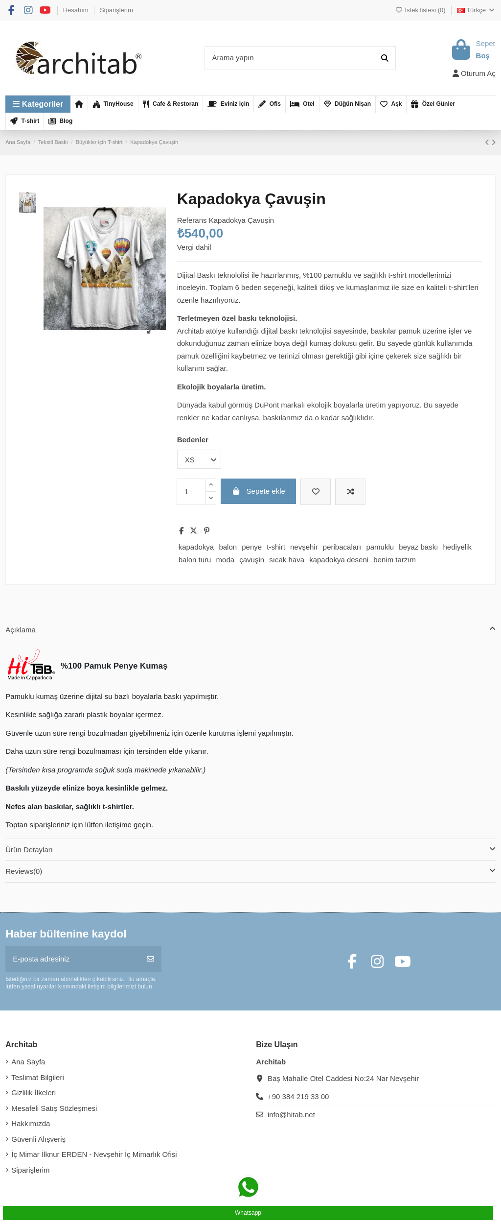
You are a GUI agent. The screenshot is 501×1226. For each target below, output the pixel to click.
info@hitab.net (291, 1114)
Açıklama (250, 629)
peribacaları (342, 547)
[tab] (250, 630)
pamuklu (380, 547)
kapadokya (196, 547)
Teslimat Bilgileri (37, 1077)
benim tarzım (394, 559)
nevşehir (304, 547)
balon (228, 547)
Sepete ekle (258, 491)
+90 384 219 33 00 (298, 1096)
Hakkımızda (30, 1123)
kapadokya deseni (338, 559)
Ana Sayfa (28, 1062)
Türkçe (476, 10)
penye (252, 547)
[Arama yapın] (385, 58)
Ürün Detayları (250, 849)
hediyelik (457, 547)
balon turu (195, 559)
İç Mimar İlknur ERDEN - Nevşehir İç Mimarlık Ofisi (94, 1154)
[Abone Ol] (150, 959)
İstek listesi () (421, 10)
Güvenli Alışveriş (38, 1139)
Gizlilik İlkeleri (33, 1092)
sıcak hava (286, 559)
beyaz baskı (418, 547)
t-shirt (276, 547)
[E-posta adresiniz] (72, 959)
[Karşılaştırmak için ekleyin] (350, 492)
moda (225, 559)
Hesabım (77, 10)
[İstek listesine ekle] (315, 492)
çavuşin (251, 559)
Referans (192, 220)
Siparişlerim (116, 10)
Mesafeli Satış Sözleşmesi (54, 1108)
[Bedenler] (199, 459)
